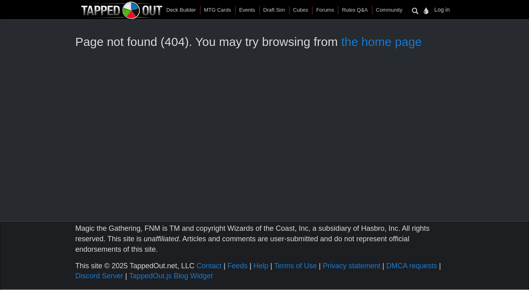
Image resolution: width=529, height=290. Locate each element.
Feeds (237, 266)
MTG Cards (217, 10)
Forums (325, 10)
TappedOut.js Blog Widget (171, 276)
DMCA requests (411, 266)
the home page (381, 41)
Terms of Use (295, 266)
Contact (208, 266)
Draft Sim (274, 10)
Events (247, 10)
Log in (442, 9)
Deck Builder (181, 10)
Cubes (300, 10)
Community (389, 10)
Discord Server (99, 276)
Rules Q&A (355, 10)
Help (261, 266)
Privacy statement (351, 266)
